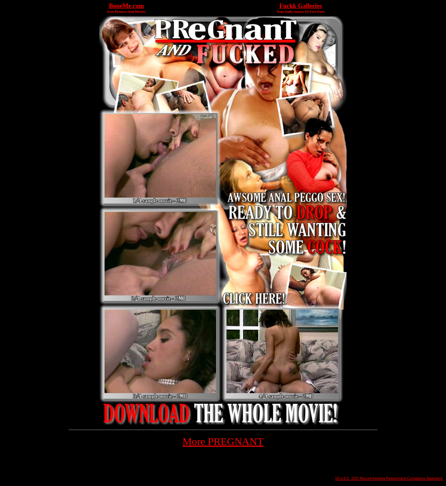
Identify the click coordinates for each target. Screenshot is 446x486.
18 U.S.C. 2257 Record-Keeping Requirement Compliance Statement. (389, 478)
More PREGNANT (223, 441)
